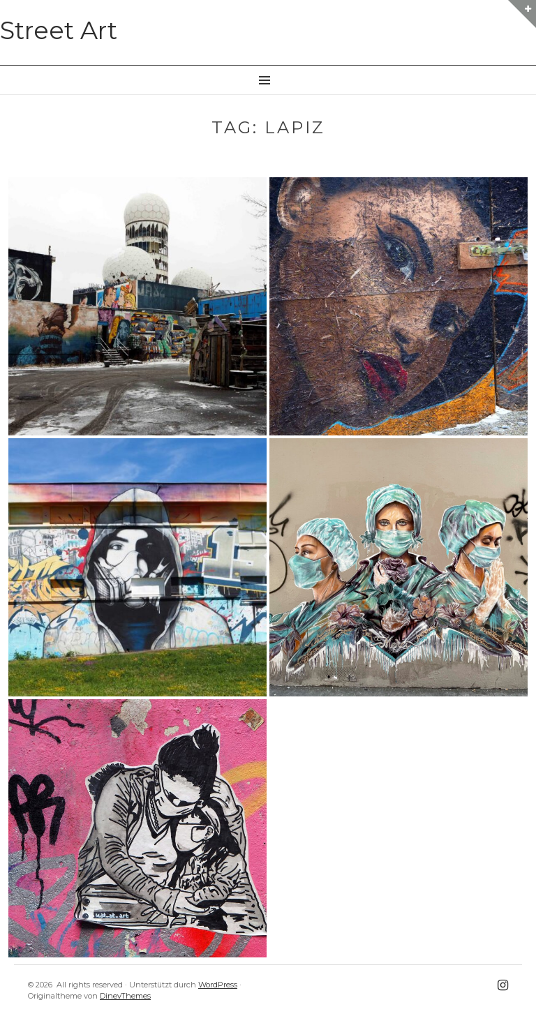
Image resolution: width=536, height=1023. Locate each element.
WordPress (217, 985)
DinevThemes (125, 996)
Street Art (58, 30)
